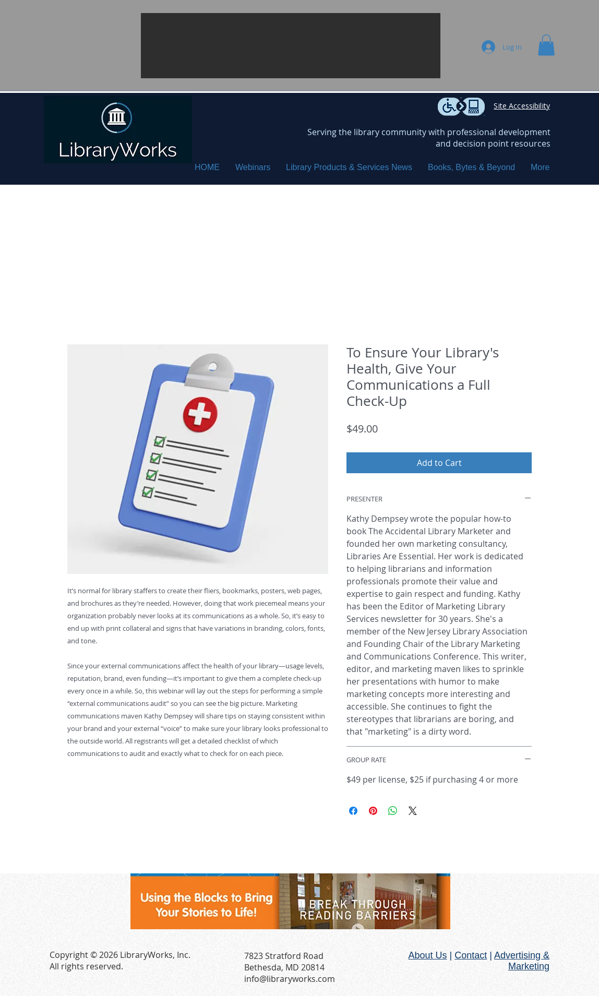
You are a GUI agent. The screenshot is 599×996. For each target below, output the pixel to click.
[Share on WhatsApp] (393, 811)
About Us (427, 955)
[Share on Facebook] (353, 811)
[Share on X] (412, 811)
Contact (470, 955)
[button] (290, 45)
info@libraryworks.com (289, 979)
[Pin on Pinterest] (373, 811)
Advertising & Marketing (521, 960)
